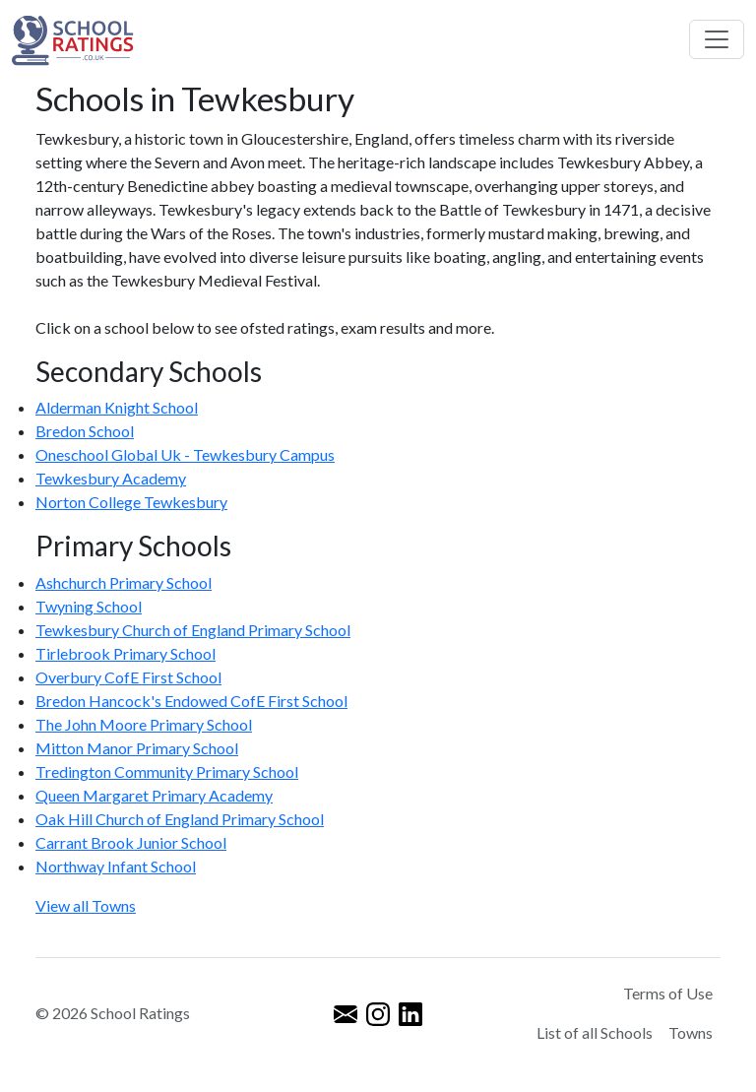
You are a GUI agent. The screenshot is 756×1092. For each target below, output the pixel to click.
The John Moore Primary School (143, 724)
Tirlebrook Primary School (125, 653)
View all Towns (85, 905)
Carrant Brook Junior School (130, 842)
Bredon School (84, 430)
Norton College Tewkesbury (131, 501)
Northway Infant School (115, 866)
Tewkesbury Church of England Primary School (192, 629)
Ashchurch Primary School (123, 582)
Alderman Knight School (116, 407)
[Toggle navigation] (716, 39)
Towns (690, 1032)
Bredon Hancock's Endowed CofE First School (191, 700)
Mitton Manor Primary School (136, 748)
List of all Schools (594, 1032)
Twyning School (88, 606)
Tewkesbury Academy (110, 478)
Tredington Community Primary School (166, 771)
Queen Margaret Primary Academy (154, 795)
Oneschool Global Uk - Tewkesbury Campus (185, 454)
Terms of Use (668, 993)
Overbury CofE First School (128, 677)
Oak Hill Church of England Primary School (179, 818)
